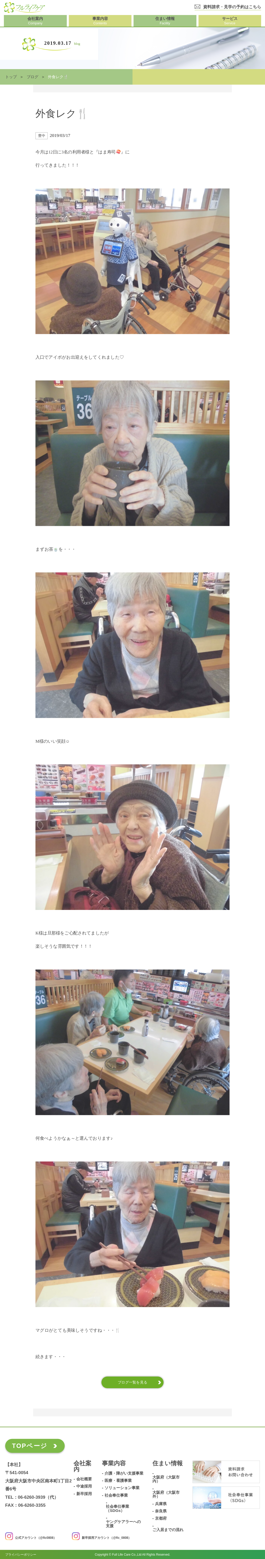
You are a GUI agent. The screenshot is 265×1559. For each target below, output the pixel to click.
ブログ (32, 77)
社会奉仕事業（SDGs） (117, 1508)
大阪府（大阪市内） (166, 1479)
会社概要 (84, 1479)
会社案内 (82, 1467)
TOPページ (29, 1445)
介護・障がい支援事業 (124, 1473)
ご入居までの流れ (167, 1530)
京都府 (161, 1518)
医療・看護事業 (118, 1480)
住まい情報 (167, 1464)
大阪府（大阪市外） (166, 1494)
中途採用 (84, 1486)
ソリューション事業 (122, 1488)
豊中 (41, 136)
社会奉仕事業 (116, 1495)
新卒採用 (84, 1493)
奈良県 (161, 1511)
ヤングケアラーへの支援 (123, 1524)
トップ (11, 77)
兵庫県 (161, 1504)
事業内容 (114, 1464)
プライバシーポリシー (20, 1554)
